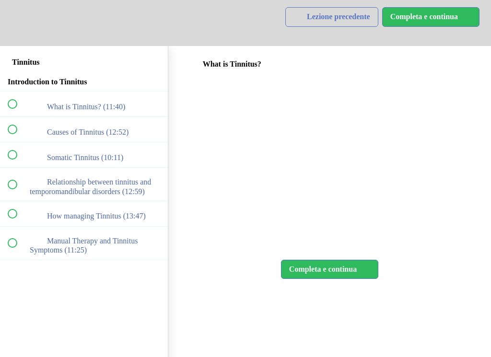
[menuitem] (84, 23)
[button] (17, 23)
